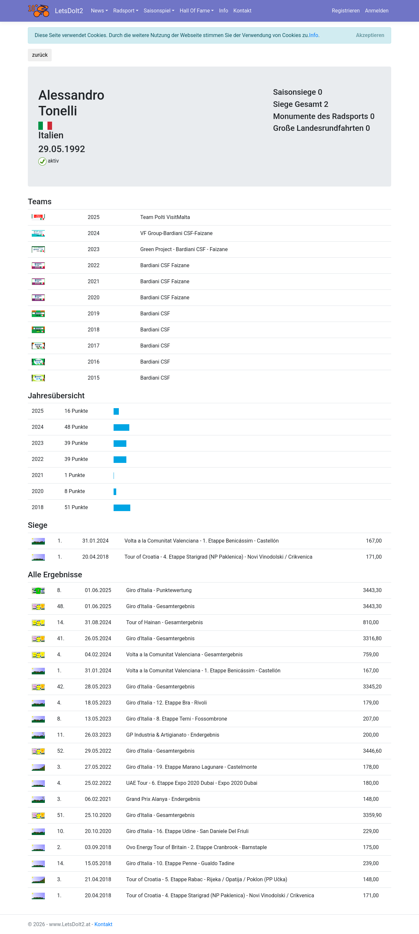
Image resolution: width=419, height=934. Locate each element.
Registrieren (346, 11)
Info (223, 11)
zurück (39, 55)
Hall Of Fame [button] (195, 11)
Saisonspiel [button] (157, 11)
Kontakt (242, 11)
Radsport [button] (124, 11)
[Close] (370, 35)
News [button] (97, 11)
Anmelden (377, 11)
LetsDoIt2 (69, 11)
